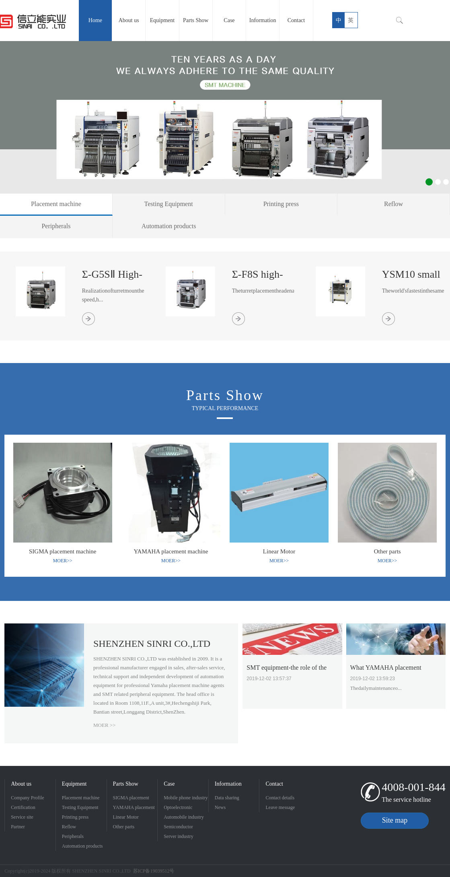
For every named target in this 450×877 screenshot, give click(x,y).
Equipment (74, 784)
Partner (18, 827)
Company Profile (27, 798)
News (220, 807)
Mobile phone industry (186, 798)
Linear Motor (126, 817)
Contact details (279, 798)
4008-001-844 (414, 787)
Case (169, 784)
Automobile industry (184, 817)
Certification (23, 807)
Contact (274, 784)
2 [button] (438, 182)
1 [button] (429, 182)
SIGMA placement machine (131, 799)
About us (21, 784)
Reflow (69, 827)
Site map (395, 820)
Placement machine (81, 798)
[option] (225, 117)
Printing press (75, 817)
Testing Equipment (80, 807)
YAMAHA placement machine (134, 808)
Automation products (82, 846)
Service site (22, 817)
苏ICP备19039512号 (154, 871)
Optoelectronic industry (178, 808)
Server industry (178, 836)
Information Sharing (228, 785)
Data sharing (227, 798)
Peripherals (73, 836)
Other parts (124, 827)
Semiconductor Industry (178, 828)
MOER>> (62, 560)
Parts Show (125, 784)
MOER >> (104, 725)
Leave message (280, 807)
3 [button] (446, 182)
